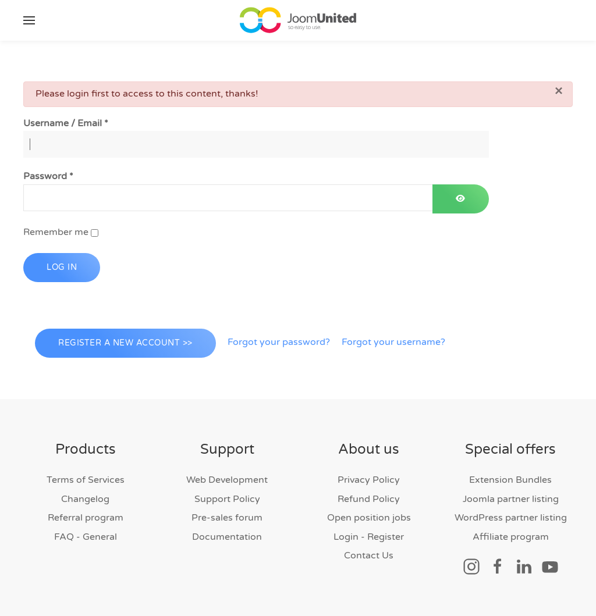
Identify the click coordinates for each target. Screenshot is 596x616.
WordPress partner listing (511, 518)
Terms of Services (86, 480)
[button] (29, 20)
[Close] (558, 90)
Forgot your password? (279, 342)
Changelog (85, 499)
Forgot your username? (393, 342)
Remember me (55, 232)
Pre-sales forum (226, 518)
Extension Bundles (510, 480)
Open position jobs (369, 518)
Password (48, 176)
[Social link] (471, 566)
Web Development (227, 480)
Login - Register (369, 537)
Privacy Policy (369, 480)
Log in (62, 267)
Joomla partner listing (511, 499)
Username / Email (65, 123)
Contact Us (368, 555)
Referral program (85, 518)
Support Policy (227, 499)
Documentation (227, 537)
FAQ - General (85, 537)
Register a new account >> (125, 343)
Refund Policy (369, 499)
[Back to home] (298, 20)
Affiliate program (511, 537)
